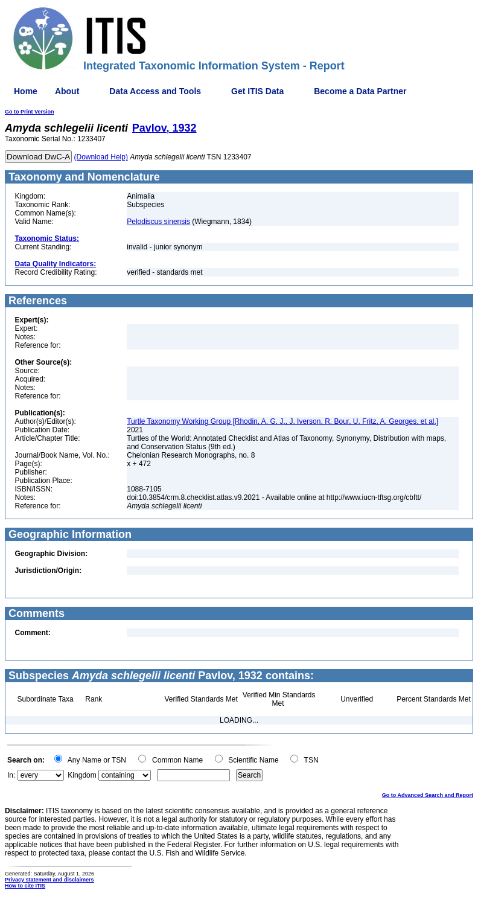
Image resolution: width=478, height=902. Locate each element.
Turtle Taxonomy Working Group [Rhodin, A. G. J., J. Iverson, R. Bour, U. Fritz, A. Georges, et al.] (282, 421)
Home (25, 91)
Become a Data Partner (360, 91)
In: (11, 775)
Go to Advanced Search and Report (427, 795)
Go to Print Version (29, 112)
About (67, 91)
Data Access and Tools (155, 91)
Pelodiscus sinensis (158, 221)
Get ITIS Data (257, 91)
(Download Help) (101, 157)
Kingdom (82, 775)
